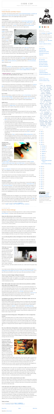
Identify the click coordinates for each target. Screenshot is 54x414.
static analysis (48, 122)
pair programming (47, 111)
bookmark (45, 88)
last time (23, 57)
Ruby (41, 118)
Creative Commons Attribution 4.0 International (44, 195)
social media (50, 120)
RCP (43, 117)
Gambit (3, 31)
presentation (45, 114)
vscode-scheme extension (7, 185)
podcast (41, 114)
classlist (47, 89)
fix (49, 97)
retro (51, 117)
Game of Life (49, 99)
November (44, 147)
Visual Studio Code (30, 183)
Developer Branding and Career (45, 74)
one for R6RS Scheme (20, 163)
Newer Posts (4, 408)
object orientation (43, 110)
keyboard (48, 106)
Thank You (41, 54)
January (43, 158)
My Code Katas (42, 59)
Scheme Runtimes (5, 19)
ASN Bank (21, 291)
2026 (41, 131)
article (40, 86)
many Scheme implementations (27, 21)
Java (50, 103)
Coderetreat (43, 92)
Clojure (11, 98)
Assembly (44, 86)
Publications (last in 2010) (44, 51)
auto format (14, 174)
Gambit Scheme (29, 22)
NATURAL (50, 109)
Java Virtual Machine (27, 95)
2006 (41, 188)
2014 (41, 173)
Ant (44, 85)
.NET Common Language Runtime (23, 69)
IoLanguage (46, 103)
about (41, 85)
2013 (41, 175)
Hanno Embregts (5, 213)
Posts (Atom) (9, 410)
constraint (48, 93)
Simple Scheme (13, 105)
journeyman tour (47, 104)
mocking (41, 109)
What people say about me (44, 53)
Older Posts (35, 408)
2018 (41, 166)
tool (46, 124)
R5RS (3, 60)
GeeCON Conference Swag (44, 80)
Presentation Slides (42, 50)
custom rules (41, 95)
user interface (49, 125)
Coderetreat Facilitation (43, 72)
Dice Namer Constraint (43, 64)
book (41, 88)
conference (43, 93)
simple (8, 160)
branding (49, 88)
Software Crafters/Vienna (43, 78)
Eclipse (48, 96)
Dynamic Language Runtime (26, 68)
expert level (43, 97)
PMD (51, 113)
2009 (41, 183)
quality (49, 115)
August (43, 153)
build (41, 89)
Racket (15, 25)
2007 (41, 186)
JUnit (42, 106)
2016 (41, 170)
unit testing (43, 125)
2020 (41, 142)
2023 (41, 137)
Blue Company (49, 86)
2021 (41, 140)
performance (41, 113)
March (43, 155)
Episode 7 (14, 305)
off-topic (48, 110)
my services (45, 109)
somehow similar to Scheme (29, 98)
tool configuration (7, 169)
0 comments (20, 203)
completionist (49, 33)
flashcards (42, 99)
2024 (41, 135)
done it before (6, 161)
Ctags (33, 198)
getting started (47, 100)
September (44, 151)
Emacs (13, 134)
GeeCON (41, 100)
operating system (28, 134)
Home (19, 408)
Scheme (47, 118)
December (44, 146)
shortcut (46, 120)
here (7, 40)
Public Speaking (42, 48)
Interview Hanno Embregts (9, 210)
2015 (41, 171)
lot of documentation (32, 60)
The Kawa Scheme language (7, 96)
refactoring (47, 117)
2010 (41, 181)
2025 (41, 133)
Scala (44, 118)
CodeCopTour (47, 91)
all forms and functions (12, 60)
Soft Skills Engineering (29, 305)
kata (45, 106)
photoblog (46, 113)
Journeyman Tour (42, 70)
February (43, 157)
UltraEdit (5, 146)
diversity (42, 96)
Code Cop (27, 4)
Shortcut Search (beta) (43, 62)
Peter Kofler (47, 196)
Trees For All (33, 292)
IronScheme (9, 66)
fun (45, 99)
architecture (48, 85)
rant (41, 117)
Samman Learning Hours (43, 66)
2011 (41, 179)
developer (43, 33)
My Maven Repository (43, 61)
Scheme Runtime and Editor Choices (11, 11)
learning (42, 107)
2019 (41, 144)
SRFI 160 (26, 47)
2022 (41, 138)
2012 (41, 177)
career (44, 89)
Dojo (45, 96)
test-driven (42, 124)
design (51, 95)
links (46, 107)
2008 (41, 184)
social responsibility (43, 121)
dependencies (46, 95)
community (48, 92)
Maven (49, 107)
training (49, 124)
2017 (41, 168)
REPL (28, 131)
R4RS (33, 59)
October (43, 149)
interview (42, 103)
